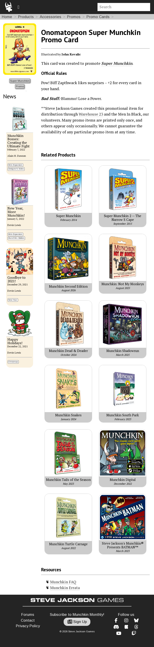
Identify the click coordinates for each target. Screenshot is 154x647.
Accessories (50, 17)
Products (26, 17)
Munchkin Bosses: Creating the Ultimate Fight (18, 141)
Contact (28, 620)
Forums (27, 614)
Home (7, 17)
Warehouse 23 (91, 114)
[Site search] (123, 7)
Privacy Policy (28, 626)
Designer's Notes (16, 169)
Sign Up (77, 622)
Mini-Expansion (15, 165)
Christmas (13, 362)
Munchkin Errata (65, 587)
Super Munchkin (20, 80)
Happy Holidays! (14, 341)
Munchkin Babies (16, 238)
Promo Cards (98, 17)
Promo (20, 86)
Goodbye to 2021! (16, 279)
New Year (12, 300)
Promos (73, 17)
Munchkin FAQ (63, 581)
